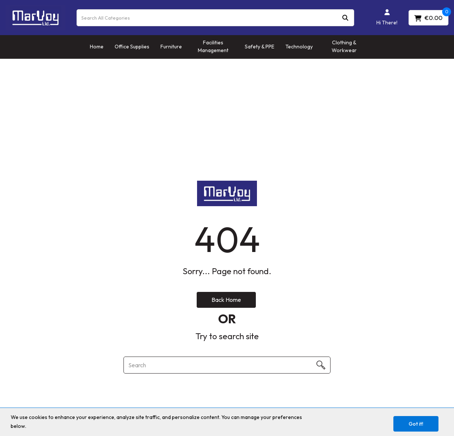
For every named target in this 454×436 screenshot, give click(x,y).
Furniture (171, 46)
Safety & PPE (259, 46)
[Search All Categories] (215, 17)
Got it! (416, 423)
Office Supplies (132, 46)
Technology (299, 46)
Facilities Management (213, 46)
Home (97, 46)
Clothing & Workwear (344, 46)
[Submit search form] (345, 17)
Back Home (226, 299)
